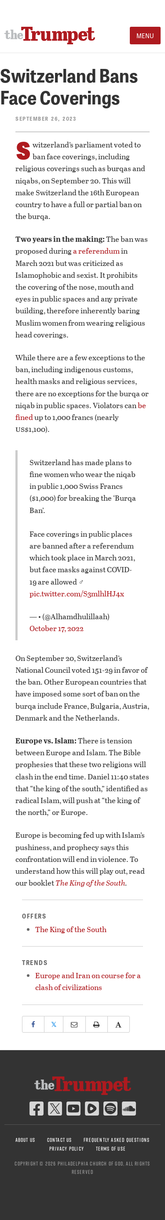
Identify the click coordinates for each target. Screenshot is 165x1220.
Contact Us (59, 1140)
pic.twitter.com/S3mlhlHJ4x (76, 593)
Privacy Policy (66, 1148)
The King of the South (90, 882)
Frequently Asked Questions (117, 1140)
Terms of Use (111, 1148)
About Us (25, 1140)
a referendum (96, 250)
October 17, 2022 (56, 628)
